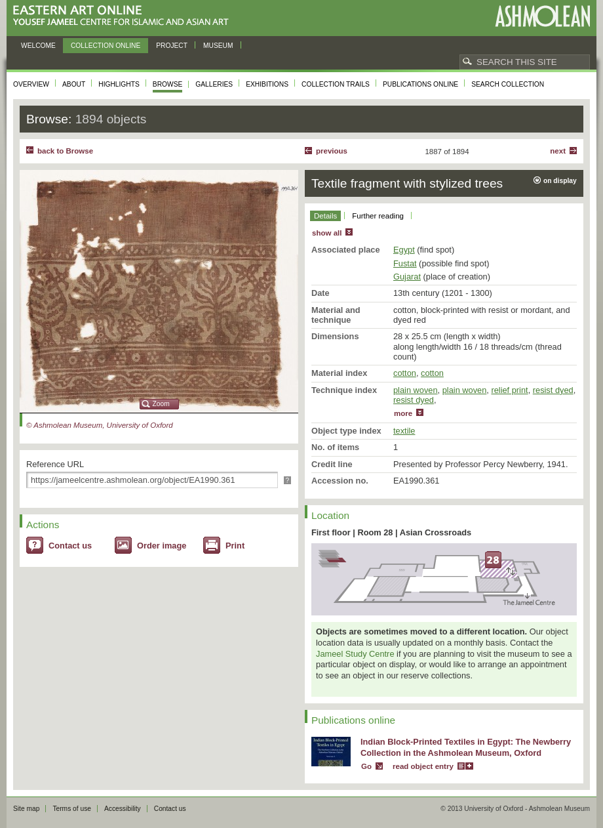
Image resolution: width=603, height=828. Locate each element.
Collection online (105, 45)
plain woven (415, 390)
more (403, 413)
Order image (161, 545)
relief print (509, 390)
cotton (404, 373)
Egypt (404, 250)
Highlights (119, 84)
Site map (26, 808)
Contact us (70, 545)
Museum (218, 45)
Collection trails (336, 84)
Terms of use (71, 808)
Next (558, 151)
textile (404, 431)
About (73, 84)
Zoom (161, 403)
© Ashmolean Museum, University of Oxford (99, 425)
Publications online (420, 84)
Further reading (378, 216)
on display (560, 180)
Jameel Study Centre (355, 654)
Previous (331, 151)
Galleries (214, 84)
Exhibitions (267, 84)
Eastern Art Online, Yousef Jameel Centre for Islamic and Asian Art (124, 16)
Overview (31, 84)
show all (326, 233)
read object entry (423, 766)
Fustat (405, 263)
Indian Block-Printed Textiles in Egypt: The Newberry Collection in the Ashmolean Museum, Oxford (465, 747)
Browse (168, 84)
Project (171, 45)
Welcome (38, 45)
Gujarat (407, 276)
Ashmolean (542, 16)
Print (234, 545)
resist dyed (553, 390)
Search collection (507, 84)
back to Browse (65, 151)
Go (366, 766)
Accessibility (122, 808)
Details (325, 216)
